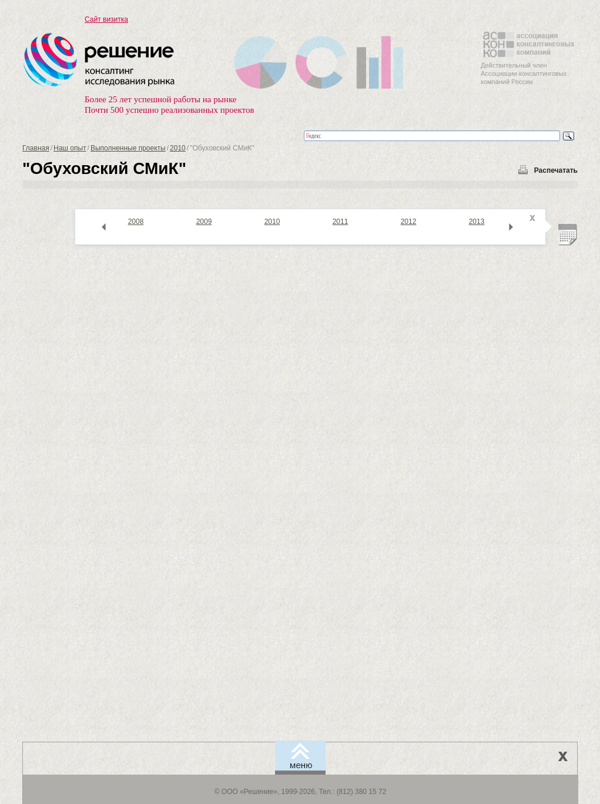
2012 (409, 221)
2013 (477, 221)
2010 (178, 148)
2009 (204, 221)
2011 (340, 221)
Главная (35, 148)
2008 (136, 221)
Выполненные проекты (128, 148)
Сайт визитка (106, 19)
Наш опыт (69, 148)
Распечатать (556, 170)
